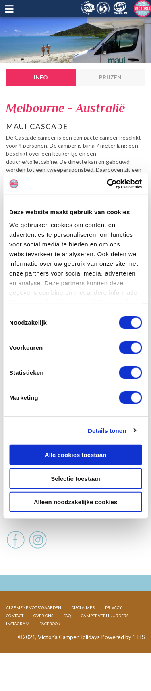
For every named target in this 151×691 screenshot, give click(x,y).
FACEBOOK (49, 649)
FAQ (67, 641)
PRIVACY (113, 633)
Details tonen (107, 430)
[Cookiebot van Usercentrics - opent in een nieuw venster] (107, 183)
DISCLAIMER (83, 633)
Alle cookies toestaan (75, 454)
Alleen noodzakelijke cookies (76, 502)
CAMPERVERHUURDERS (104, 641)
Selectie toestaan (75, 478)
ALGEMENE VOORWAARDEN (33, 633)
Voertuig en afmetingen (44, 526)
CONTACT (14, 641)
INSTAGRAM (17, 649)
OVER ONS (43, 641)
